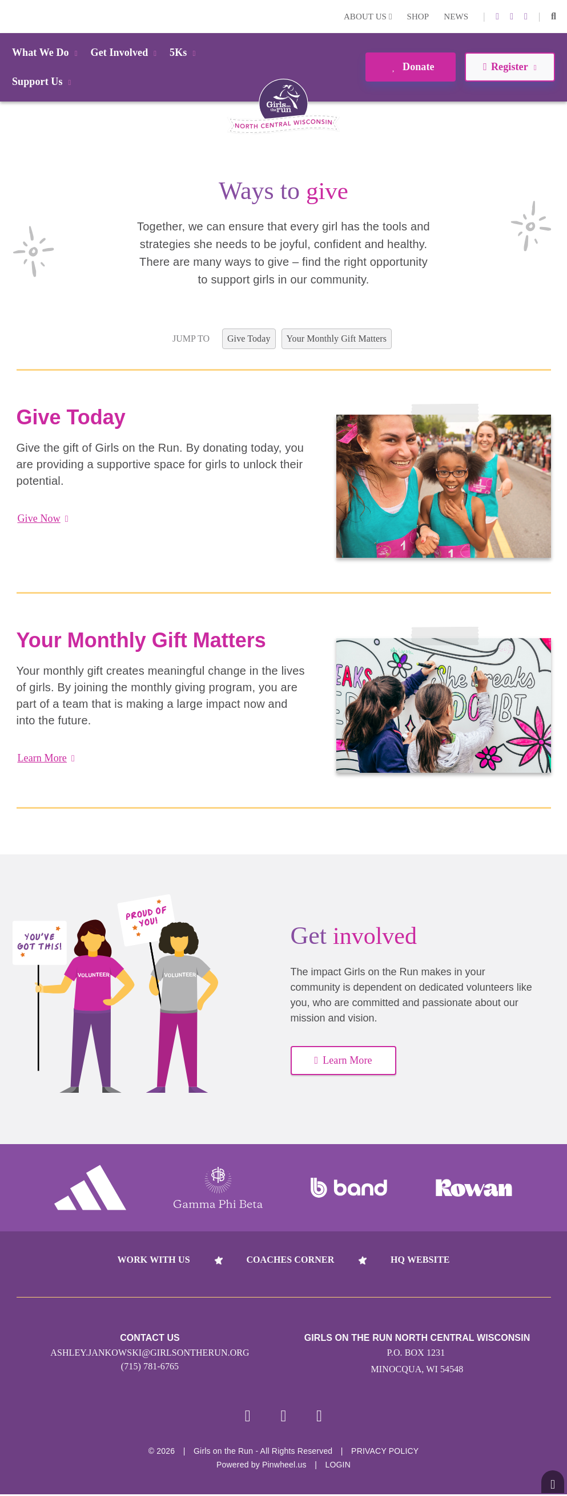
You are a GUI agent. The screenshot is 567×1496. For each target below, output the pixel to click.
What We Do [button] (47, 52)
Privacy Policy (385, 1452)
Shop (418, 16)
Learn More (46, 758)
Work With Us (153, 1259)
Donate (410, 66)
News (456, 16)
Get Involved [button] (126, 52)
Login (11, 16)
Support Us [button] (43, 81)
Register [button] (509, 66)
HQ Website (420, 1259)
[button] (553, 16)
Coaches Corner (290, 1259)
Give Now (43, 518)
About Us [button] (368, 16)
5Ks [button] (184, 52)
